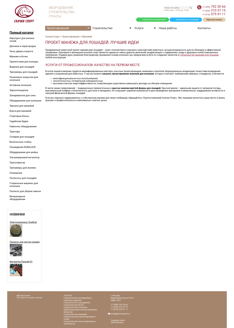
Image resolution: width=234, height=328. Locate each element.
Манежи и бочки (19, 56)
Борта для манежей (20, 111)
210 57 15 (214, 10)
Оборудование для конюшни (25, 100)
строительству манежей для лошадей (199, 55)
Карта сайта (25, 295)
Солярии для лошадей (22, 136)
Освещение (16, 173)
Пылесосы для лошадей (23, 178)
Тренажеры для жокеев (23, 167)
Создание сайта (118, 320)
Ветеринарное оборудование (17, 198)
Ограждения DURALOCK (23, 147)
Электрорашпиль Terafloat (23, 222)
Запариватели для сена (23, 95)
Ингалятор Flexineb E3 (21, 261)
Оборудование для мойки (24, 152)
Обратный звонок (214, 20)
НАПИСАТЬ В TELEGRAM (187, 19)
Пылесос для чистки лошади (25, 242)
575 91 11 (214, 14)
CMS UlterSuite (117, 322)
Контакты (204, 28)
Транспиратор (17, 162)
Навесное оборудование (23, 126)
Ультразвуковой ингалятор (25, 157)
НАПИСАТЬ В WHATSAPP (154, 19)
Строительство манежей (75, 314)
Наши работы (168, 28)
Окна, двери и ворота (21, 51)
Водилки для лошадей (22, 66)
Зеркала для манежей (22, 105)
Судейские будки (19, 121)
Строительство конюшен (75, 307)
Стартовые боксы (19, 116)
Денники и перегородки (23, 46)
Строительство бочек (74, 305)
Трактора (15, 131)
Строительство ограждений (77, 302)
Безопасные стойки (20, 142)
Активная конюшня (20, 85)
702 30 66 (214, 6)
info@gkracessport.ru (120, 314)
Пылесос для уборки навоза (25, 191)
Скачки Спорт (52, 36)
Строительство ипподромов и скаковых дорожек (78, 299)
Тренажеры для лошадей (23, 72)
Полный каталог (22, 32)
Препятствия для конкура (24, 61)
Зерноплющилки (19, 90)
